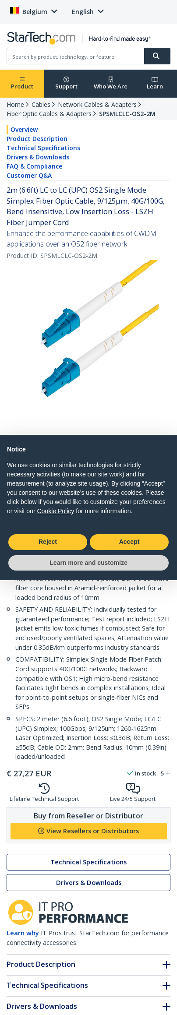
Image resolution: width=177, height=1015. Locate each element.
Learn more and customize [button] (88, 562)
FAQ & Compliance (34, 166)
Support (66, 83)
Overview (24, 129)
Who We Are (110, 83)
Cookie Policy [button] (55, 511)
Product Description (37, 138)
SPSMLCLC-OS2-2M (127, 113)
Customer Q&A (29, 175)
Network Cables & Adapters (97, 104)
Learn (155, 83)
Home (15, 104)
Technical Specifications (43, 148)
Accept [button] (129, 541)
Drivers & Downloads (38, 157)
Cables (41, 104)
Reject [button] (48, 541)
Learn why (23, 933)
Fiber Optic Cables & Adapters (49, 113)
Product (22, 83)
